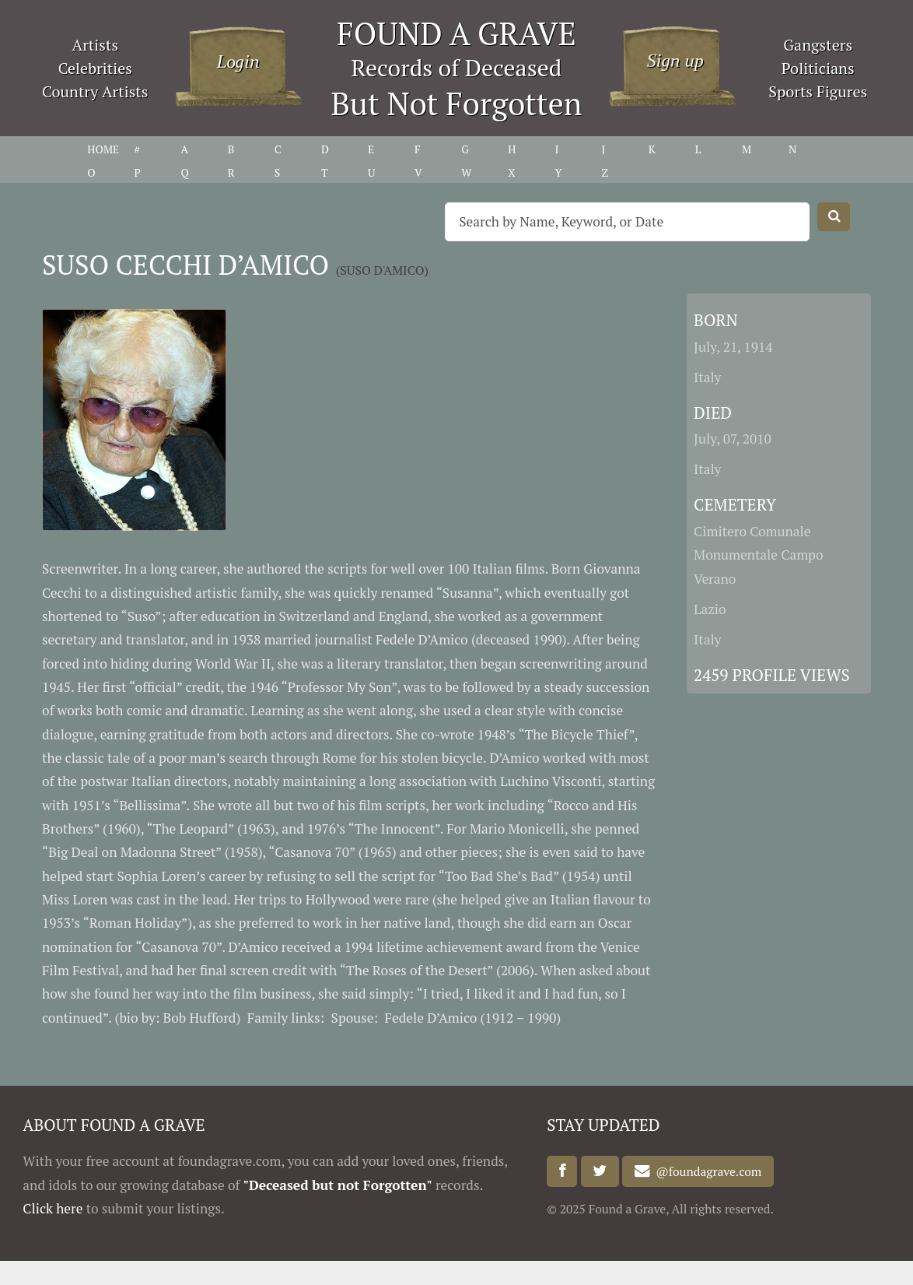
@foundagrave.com (706, 1171)
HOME (103, 149)
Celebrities (95, 68)
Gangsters (817, 44)
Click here (52, 1208)
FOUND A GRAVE (456, 33)
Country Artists (95, 91)
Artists (95, 44)
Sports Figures (817, 91)
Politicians (818, 68)
